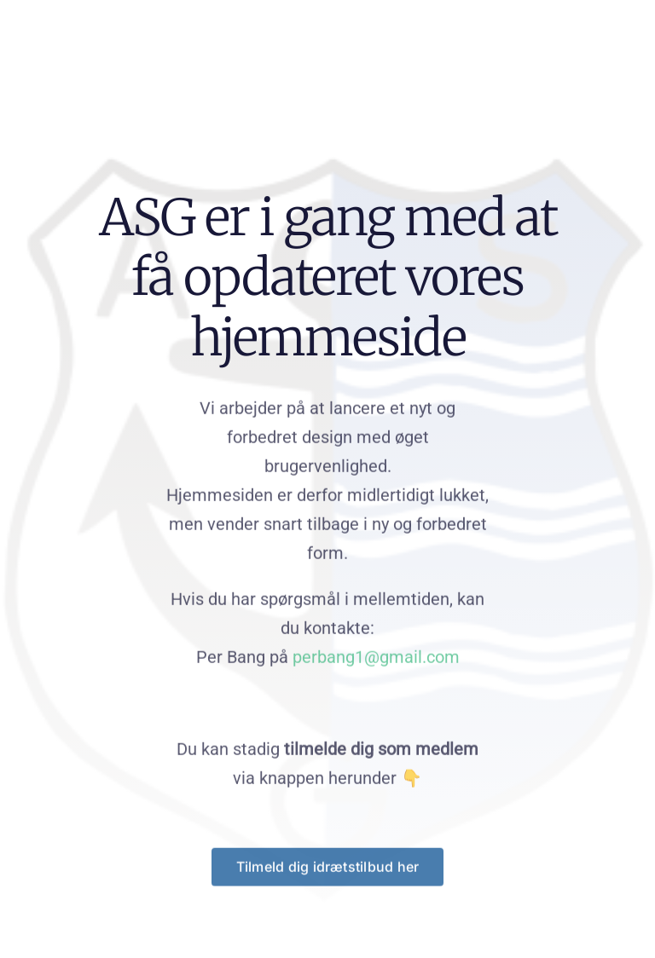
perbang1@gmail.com (376, 658)
